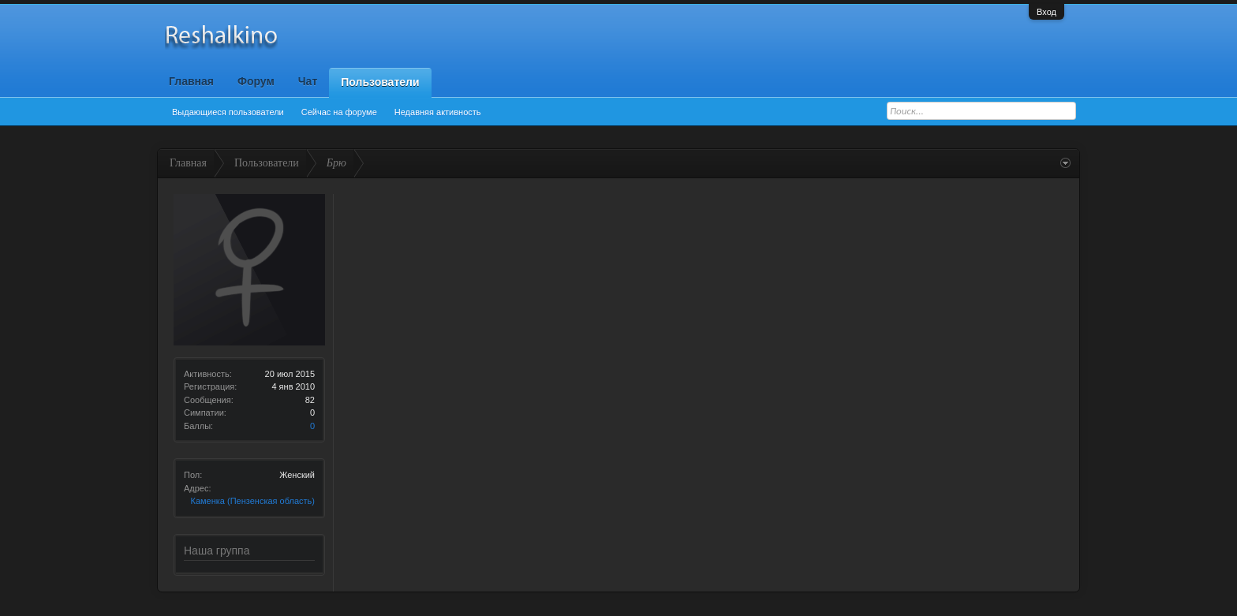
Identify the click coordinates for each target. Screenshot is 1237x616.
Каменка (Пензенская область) (253, 501)
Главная (191, 81)
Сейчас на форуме (339, 112)
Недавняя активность (437, 112)
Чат (307, 81)
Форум (256, 81)
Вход (1046, 12)
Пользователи (380, 82)
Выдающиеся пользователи (228, 112)
